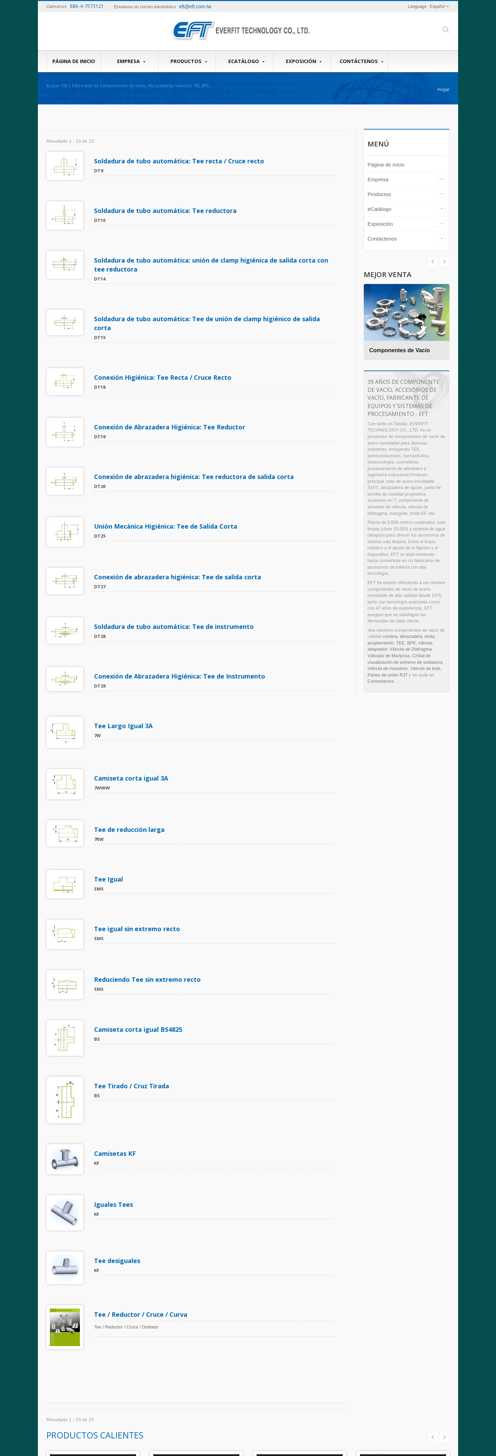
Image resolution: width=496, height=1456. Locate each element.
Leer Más (229, 1399)
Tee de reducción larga (130, 695)
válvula (425, 642)
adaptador (377, 649)
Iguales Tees (114, 998)
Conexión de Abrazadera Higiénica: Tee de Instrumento (181, 573)
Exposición (304, 61)
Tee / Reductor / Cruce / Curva (142, 1087)
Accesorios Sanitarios (299, 1281)
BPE (411, 642)
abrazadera (411, 636)
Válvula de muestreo (388, 668)
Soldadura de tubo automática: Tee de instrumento (175, 533)
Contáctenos (361, 61)
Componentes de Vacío (401, 350)
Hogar (443, 89)
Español (437, 6)
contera (390, 636)
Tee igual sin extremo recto (138, 774)
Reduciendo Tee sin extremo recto (148, 814)
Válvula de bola (425, 668)
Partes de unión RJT (387, 675)
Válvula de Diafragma (411, 649)
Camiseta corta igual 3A (132, 654)
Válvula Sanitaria (196, 1281)
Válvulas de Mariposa (389, 655)
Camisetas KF (116, 957)
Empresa (131, 61)
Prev (444, 261)
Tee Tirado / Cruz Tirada (132, 900)
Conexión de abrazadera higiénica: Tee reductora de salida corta (195, 414)
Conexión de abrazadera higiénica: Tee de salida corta (178, 494)
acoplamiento (381, 642)
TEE (400, 642)
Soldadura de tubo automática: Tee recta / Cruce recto (180, 161)
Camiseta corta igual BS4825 (139, 853)
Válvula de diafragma (249, 1362)
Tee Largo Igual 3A (124, 612)
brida (429, 636)
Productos (189, 61)
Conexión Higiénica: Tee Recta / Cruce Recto (164, 336)
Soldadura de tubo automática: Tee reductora (166, 200)
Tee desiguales (118, 1043)
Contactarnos (381, 681)
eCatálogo (246, 61)
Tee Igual (109, 734)
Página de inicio (74, 61)
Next (432, 261)
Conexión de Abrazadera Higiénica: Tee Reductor (171, 375)
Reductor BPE (403, 1281)
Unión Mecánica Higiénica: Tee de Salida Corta (167, 454)
